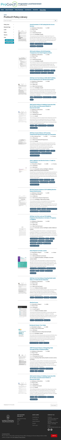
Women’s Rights (33, 268)
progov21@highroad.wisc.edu (54, 427)
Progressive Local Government (29, 4)
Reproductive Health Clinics (44, 211)
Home (2, 9)
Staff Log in (35, 425)
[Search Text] (29, 20)
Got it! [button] (54, 435)
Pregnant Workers (33, 240)
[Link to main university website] (8, 422)
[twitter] (49, 430)
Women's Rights (47, 179)
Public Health (46, 342)
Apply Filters (9, 40)
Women (52, 179)
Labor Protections (47, 243)
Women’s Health (50, 125)
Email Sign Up (35, 417)
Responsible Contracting (46, 153)
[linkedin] (51, 430)
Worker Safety (33, 273)
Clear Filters (9, 42)
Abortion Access (34, 302)
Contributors (28, 9)
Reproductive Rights (48, 43)
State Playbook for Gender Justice (38, 250)
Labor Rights (39, 243)
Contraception (47, 70)
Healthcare (32, 270)
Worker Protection (49, 240)
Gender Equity (52, 182)
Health (31, 97)
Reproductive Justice (47, 97)
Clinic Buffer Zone (49, 368)
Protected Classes (34, 238)
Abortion (32, 43)
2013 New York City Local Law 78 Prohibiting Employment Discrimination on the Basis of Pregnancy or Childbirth (43, 218)
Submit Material (36, 421)
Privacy (31, 99)
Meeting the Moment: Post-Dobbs (38, 325)
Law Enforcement (33, 127)
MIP (18, 422)
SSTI (18, 424)
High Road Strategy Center (21, 419)
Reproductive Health (39, 43)
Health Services (40, 46)
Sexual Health (33, 46)
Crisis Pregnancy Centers (35, 72)
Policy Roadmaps (19, 9)
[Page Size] (54, 405)
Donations (35, 9)
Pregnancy (53, 70)
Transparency (44, 72)
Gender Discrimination (34, 182)
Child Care (42, 270)
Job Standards (41, 240)
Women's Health (47, 320)
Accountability (50, 72)
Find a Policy (43, 9)
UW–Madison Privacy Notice (18, 437)
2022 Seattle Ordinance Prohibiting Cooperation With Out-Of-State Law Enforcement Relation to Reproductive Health (42, 106)
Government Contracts (34, 155)
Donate (34, 423)
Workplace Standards (34, 245)
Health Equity (42, 368)
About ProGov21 (9, 9)
